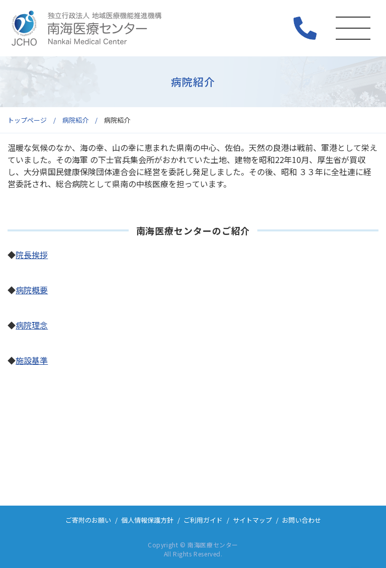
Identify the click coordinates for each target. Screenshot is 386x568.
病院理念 (32, 325)
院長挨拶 (32, 255)
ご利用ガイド (203, 520)
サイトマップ (252, 520)
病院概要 (32, 290)
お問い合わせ (301, 520)
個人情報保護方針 (147, 520)
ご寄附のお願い (88, 520)
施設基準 (32, 360)
